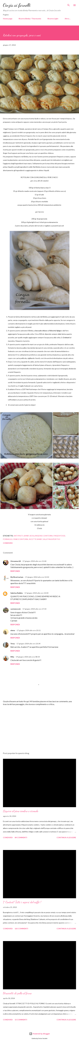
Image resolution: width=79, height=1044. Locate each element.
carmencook (15, 609)
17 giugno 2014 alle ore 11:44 (34, 561)
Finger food (59, 536)
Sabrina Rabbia (16, 593)
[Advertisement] (39, 727)
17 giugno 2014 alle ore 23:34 (28, 644)
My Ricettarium (16, 577)
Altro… (68, 19)
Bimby (26, 536)
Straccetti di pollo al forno (17, 993)
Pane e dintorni (20, 539)
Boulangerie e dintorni (41, 536)
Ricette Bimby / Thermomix (30, 19)
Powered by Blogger (39, 1034)
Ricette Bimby (35, 539)
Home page (7, 19)
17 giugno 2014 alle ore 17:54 (34, 609)
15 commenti (21, 1020)
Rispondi (15, 571)
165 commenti (21, 928)
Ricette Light (53, 19)
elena (12, 630)
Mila (12, 657)
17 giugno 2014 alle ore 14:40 (36, 593)
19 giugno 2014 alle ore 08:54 (28, 657)
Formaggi (8, 539)
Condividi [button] (8, 543)
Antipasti (18, 536)
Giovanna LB (15, 561)
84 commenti (21, 837)
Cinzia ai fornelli (17, 5)
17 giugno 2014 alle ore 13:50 (37, 577)
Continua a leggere (66, 837)
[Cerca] (68, 4)
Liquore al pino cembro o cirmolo (20, 811)
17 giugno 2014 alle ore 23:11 (29, 630)
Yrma (12, 644)
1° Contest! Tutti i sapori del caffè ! (22, 902)
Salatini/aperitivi (51, 539)
